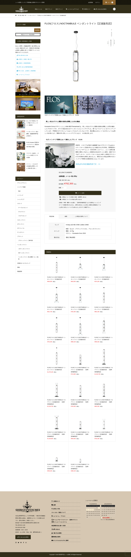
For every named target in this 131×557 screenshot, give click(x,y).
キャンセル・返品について (59, 512)
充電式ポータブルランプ (23, 263)
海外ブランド (48, 9)
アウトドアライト (22, 183)
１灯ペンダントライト (24, 248)
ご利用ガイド (86, 9)
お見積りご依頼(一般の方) (24, 59)
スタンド (19, 203)
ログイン (97, 2)
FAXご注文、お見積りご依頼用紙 (26, 70)
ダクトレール (20, 228)
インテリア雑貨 (21, 187)
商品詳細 (51, 216)
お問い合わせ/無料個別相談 (25, 67)
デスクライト (21, 211)
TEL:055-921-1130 (22, 55)
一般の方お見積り (57, 533)
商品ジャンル (38, 9)
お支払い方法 (56, 508)
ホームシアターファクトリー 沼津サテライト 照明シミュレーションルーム (65, 521)
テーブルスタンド (23, 207)
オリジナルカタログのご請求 (60, 540)
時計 (19, 191)
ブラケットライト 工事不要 (25, 240)
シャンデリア (20, 199)
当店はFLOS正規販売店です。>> (88, 164)
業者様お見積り (56, 536)
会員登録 (90, 2)
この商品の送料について (81, 216)
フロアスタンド (22, 215)
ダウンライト (20, 224)
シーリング (20, 195)
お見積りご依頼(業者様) (23, 63)
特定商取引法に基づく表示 (59, 525)
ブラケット (20, 236)
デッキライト (20, 232)
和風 (18, 267)
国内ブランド (59, 9)
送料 (54, 505)
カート (110, 2)
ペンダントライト (22, 244)
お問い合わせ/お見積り (100, 9)
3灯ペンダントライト (23, 253)
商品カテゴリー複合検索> (28, 34)
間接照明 (19, 271)
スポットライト (21, 220)
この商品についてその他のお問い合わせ (71, 199)
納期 (66, 216)
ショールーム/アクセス (72, 9)
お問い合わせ (56, 529)
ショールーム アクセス (23, 74)
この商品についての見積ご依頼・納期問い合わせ (73, 197)
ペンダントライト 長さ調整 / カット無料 (28, 258)
